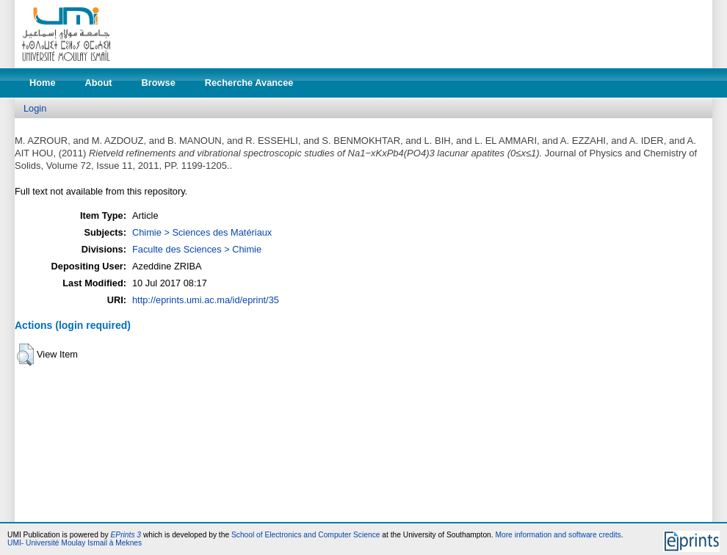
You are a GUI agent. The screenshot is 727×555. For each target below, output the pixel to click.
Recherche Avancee (249, 82)
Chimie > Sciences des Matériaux (202, 232)
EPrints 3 (126, 535)
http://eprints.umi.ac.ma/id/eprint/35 (205, 299)
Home (42, 82)
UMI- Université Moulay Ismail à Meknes (74, 543)
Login (34, 108)
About (98, 82)
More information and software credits (558, 535)
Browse (159, 82)
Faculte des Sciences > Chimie (196, 249)
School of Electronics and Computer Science (305, 535)
